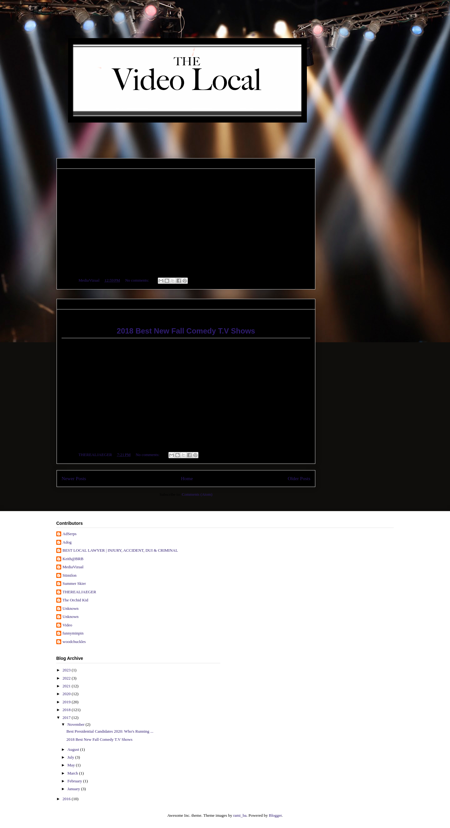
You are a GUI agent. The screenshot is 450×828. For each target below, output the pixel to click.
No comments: (137, 280)
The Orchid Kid (75, 600)
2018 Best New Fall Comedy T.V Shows (119, 316)
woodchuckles (74, 641)
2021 (67, 686)
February (75, 781)
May (72, 765)
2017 (67, 717)
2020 (67, 693)
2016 (67, 798)
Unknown (70, 608)
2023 (67, 670)
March (73, 773)
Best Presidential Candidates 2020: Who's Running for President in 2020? (170, 175)
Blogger (275, 815)
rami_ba (240, 815)
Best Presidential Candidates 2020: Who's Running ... (109, 731)
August (74, 749)
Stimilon (69, 575)
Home (187, 478)
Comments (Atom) (197, 494)
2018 (67, 709)
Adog (67, 542)
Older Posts (299, 478)
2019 (67, 702)
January (74, 788)
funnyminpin (72, 633)
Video (67, 625)
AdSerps (69, 533)
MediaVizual (72, 567)
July (71, 757)
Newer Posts (74, 478)
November (77, 724)
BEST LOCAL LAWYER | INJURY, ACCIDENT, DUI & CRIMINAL (120, 550)
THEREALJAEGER (79, 592)
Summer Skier (74, 583)
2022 (67, 678)
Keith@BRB (72, 558)
